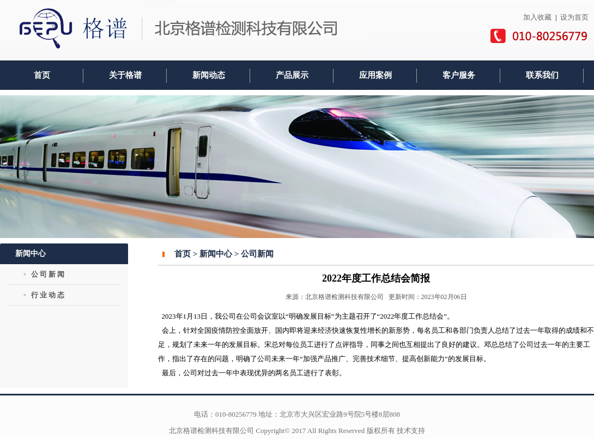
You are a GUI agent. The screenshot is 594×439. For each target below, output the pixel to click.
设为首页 (574, 17)
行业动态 (48, 295)
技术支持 (411, 430)
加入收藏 (537, 17)
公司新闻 (48, 274)
